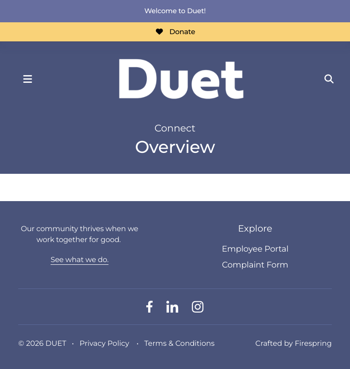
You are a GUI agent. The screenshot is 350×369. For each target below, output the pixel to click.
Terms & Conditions (179, 343)
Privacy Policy (104, 343)
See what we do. (79, 260)
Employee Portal (255, 249)
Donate (175, 31)
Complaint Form (255, 265)
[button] (27, 79)
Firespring (313, 343)
